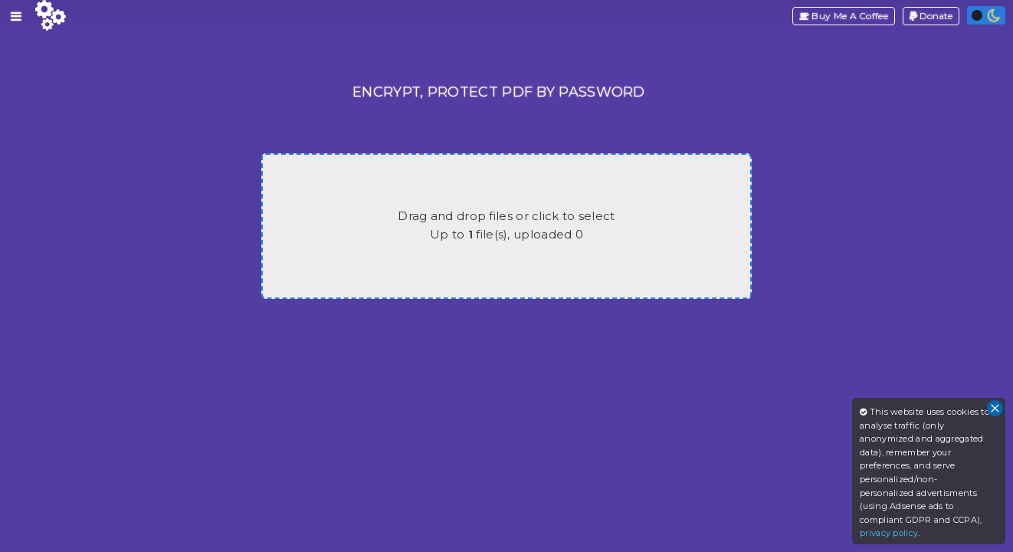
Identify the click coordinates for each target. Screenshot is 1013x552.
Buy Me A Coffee (843, 15)
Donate (931, 15)
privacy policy (889, 532)
